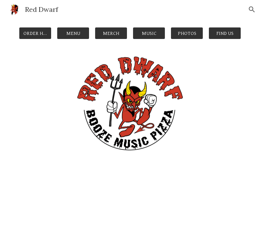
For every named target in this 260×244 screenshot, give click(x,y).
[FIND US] (224, 33)
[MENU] (73, 33)
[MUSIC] (149, 33)
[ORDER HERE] (35, 33)
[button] (252, 9)
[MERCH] (111, 33)
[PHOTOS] (186, 33)
